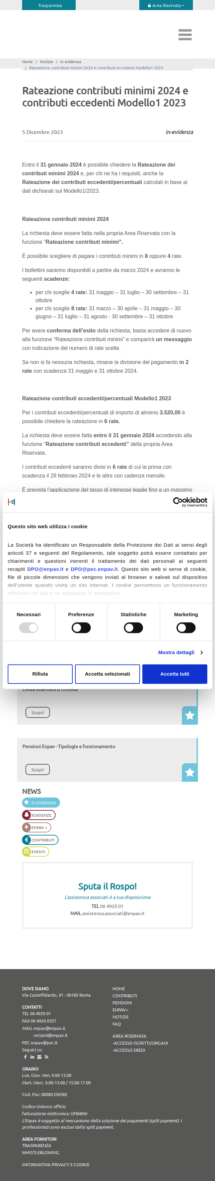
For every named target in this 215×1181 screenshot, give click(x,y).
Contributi (43, 840)
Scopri (37, 712)
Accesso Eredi (129, 1050)
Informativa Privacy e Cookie (55, 1164)
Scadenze (41, 815)
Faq (117, 1024)
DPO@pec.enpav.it (94, 569)
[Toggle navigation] (185, 34)
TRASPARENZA (36, 1145)
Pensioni (122, 1002)
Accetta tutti (175, 674)
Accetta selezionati (107, 674)
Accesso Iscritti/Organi (141, 1043)
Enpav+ (120, 1009)
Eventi (38, 851)
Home (27, 61)
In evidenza (70, 61)
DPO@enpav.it (45, 569)
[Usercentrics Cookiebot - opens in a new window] (178, 502)
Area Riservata (166, 5)
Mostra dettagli (176, 652)
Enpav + (39, 827)
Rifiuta (40, 674)
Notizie (46, 61)
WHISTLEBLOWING (40, 1152)
